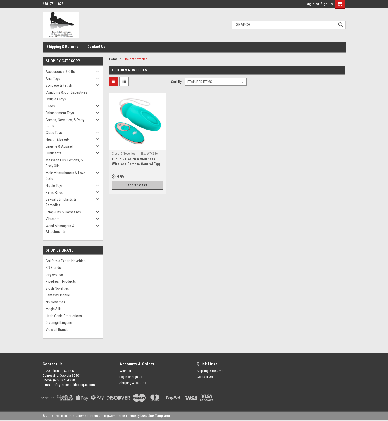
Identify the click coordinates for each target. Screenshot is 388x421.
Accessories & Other (61, 71)
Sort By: (176, 82)
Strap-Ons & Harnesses (63, 212)
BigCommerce (114, 416)
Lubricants (53, 153)
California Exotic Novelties (66, 261)
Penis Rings (54, 192)
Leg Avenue (54, 274)
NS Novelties (55, 302)
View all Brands (57, 329)
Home (113, 59)
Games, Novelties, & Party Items (65, 123)
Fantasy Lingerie (58, 295)
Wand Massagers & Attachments (60, 228)
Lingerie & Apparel (59, 146)
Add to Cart (137, 185)
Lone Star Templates (155, 416)
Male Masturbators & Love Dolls (65, 176)
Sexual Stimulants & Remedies (61, 202)
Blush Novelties (57, 288)
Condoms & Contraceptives (66, 92)
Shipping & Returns (62, 46)
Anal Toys (53, 78)
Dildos (50, 106)
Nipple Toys (54, 185)
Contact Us (96, 46)
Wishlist (125, 371)
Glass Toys (54, 132)
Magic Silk (53, 309)
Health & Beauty (58, 139)
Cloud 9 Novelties (135, 59)
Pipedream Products (61, 281)
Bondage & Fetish (59, 85)
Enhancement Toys (60, 113)
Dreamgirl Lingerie (59, 322)
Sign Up (326, 4)
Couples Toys (56, 99)
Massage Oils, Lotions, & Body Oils (64, 163)
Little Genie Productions (64, 316)
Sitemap (82, 416)
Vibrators (52, 218)
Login (309, 4)
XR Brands (53, 267)
